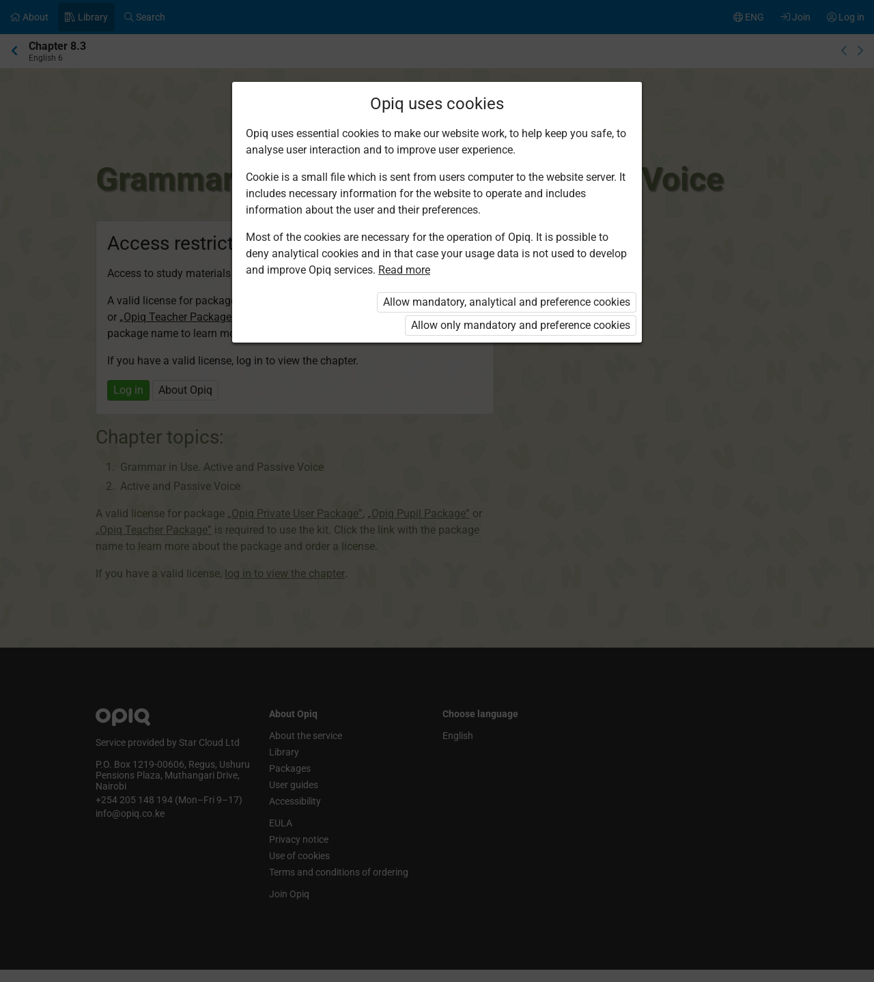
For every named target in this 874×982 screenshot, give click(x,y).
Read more (404, 269)
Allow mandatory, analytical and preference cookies (506, 301)
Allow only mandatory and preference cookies (520, 325)
